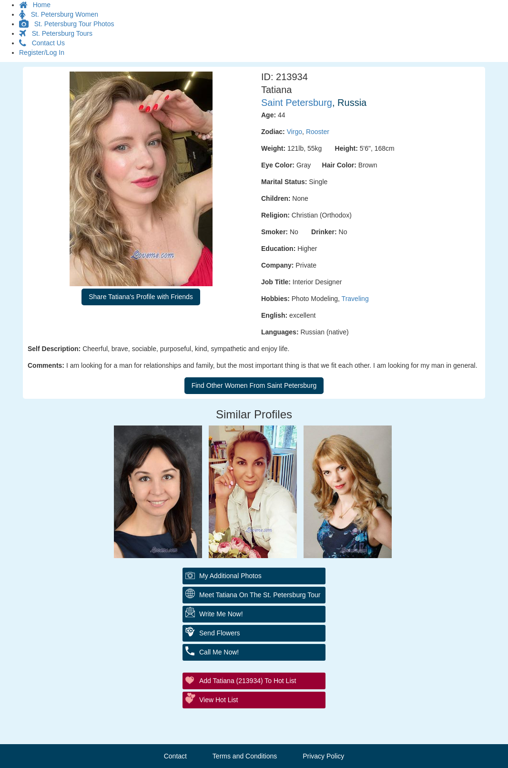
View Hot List (218, 700)
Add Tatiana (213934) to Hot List (247, 681)
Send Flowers (219, 633)
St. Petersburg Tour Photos (66, 24)
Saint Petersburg (296, 102)
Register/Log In (41, 52)
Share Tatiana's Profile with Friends (141, 297)
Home (35, 5)
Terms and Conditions (245, 756)
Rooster (317, 131)
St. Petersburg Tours (55, 33)
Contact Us (42, 43)
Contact (175, 756)
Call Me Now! (219, 652)
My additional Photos (230, 576)
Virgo (294, 131)
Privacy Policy (323, 756)
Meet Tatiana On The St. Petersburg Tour (259, 595)
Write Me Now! (221, 614)
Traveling (355, 298)
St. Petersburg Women (58, 14)
